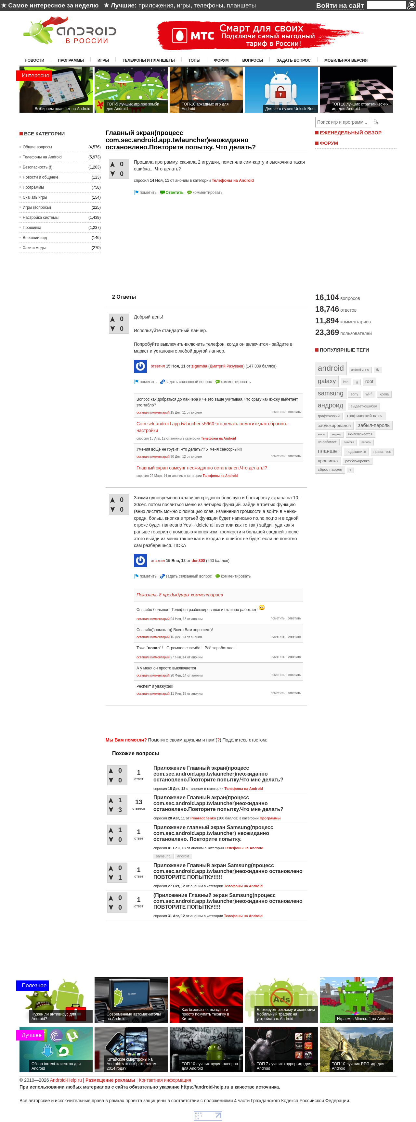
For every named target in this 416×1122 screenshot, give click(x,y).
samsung (163, 856)
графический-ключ (365, 416)
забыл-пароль (374, 425)
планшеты (241, 5)
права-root (382, 452)
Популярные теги (344, 350)
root (369, 381)
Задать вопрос (294, 60)
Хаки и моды (34, 247)
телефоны (208, 5)
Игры (103, 60)
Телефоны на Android (42, 157)
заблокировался (334, 425)
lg (357, 382)
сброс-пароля (330, 469)
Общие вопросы (37, 147)
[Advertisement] (160, 241)
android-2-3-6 (360, 369)
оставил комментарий (153, 412)
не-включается (360, 434)
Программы (71, 60)
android (183, 856)
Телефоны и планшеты (149, 60)
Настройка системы (40, 217)
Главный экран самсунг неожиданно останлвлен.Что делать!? (201, 467)
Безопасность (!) (37, 167)
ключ (321, 434)
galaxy (327, 381)
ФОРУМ (329, 143)
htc (345, 382)
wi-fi (369, 394)
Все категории (44, 133)
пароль (366, 442)
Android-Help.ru (66, 1080)
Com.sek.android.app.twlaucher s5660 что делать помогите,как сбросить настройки (211, 427)
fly (378, 369)
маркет (336, 434)
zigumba (199, 366)
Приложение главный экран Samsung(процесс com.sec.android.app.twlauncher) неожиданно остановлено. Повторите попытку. (213, 833)
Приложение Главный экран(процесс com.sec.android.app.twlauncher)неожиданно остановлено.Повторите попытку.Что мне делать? (218, 773)
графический (329, 416)
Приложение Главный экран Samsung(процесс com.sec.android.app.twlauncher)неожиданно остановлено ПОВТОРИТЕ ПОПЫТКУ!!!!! (228, 871)
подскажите (356, 452)
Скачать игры (35, 197)
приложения (156, 5)
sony (354, 394)
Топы (194, 60)
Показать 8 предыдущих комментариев (179, 594)
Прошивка (32, 227)
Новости (34, 60)
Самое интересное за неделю (53, 5)
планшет (328, 451)
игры (183, 5)
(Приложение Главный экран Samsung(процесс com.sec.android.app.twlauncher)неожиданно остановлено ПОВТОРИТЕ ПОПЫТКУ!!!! (228, 901)
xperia (384, 394)
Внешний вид (35, 237)
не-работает (327, 442)
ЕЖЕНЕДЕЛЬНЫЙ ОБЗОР (351, 132)
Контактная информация (165, 1080)
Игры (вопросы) (37, 207)
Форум (221, 60)
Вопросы (252, 60)
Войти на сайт (340, 5)
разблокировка (357, 461)
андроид (330, 405)
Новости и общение (40, 177)
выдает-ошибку (364, 406)
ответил (158, 366)
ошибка (349, 442)
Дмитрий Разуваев (226, 366)
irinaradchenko (203, 818)
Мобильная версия (346, 60)
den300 (198, 560)
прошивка (328, 460)
